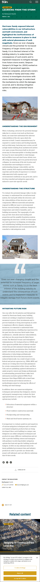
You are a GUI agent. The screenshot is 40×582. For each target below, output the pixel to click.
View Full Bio (6, 487)
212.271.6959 (7, 485)
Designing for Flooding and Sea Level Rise (19, 544)
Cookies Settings (20, 568)
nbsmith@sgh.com (22, 485)
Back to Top (7, 505)
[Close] (37, 558)
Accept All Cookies (20, 579)
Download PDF (20, 470)
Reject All (20, 573)
